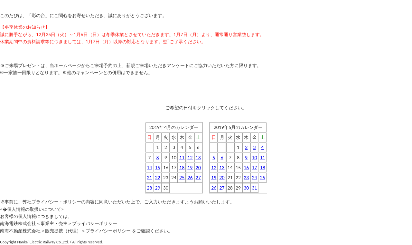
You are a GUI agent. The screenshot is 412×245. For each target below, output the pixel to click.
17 (254, 167)
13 (198, 157)
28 (149, 188)
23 (246, 177)
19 (189, 167)
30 (246, 188)
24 (254, 177)
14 (149, 167)
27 (198, 177)
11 (181, 157)
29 (157, 188)
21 (149, 177)
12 (189, 157)
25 (181, 177)
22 (157, 177)
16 (246, 167)
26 (189, 177)
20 (198, 167)
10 (254, 157)
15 (157, 167)
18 (181, 167)
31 (254, 188)
